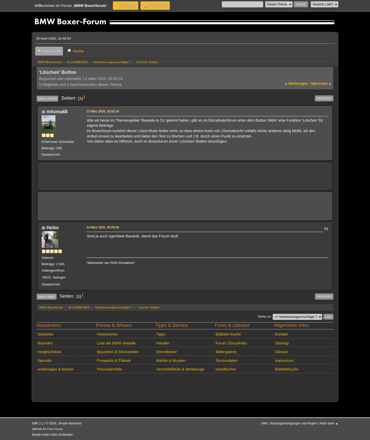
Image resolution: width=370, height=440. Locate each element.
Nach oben (46, 296)
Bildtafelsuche (286, 369)
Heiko (53, 227)
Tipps (160, 334)
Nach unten (47, 98)
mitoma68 (57, 111)
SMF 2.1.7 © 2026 (44, 423)
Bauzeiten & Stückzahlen (118, 352)
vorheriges (296, 84)
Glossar (281, 352)
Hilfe (264, 423)
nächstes (321, 84)
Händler (162, 343)
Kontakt (281, 334)
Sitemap (282, 343)
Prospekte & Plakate (114, 360)
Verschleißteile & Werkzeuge (180, 369)
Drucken (324, 98)
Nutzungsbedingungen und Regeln (293, 423)
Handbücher (226, 369)
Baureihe (45, 343)
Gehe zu (264, 316)
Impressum (284, 360)
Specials (45, 360)
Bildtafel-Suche (228, 334)
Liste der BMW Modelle (116, 343)
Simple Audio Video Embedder (52, 434)
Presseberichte (109, 369)
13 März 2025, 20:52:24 (102, 111)
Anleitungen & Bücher (56, 369)
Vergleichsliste (50, 352)
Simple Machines (70, 423)
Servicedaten (227, 360)
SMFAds (37, 429)
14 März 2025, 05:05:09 (102, 227)
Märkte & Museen (171, 360)
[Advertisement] (135, 172)
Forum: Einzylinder (231, 343)
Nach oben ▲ (329, 423)
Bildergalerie (226, 352)
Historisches (107, 334)
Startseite (45, 334)
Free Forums (55, 429)
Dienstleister (166, 352)
